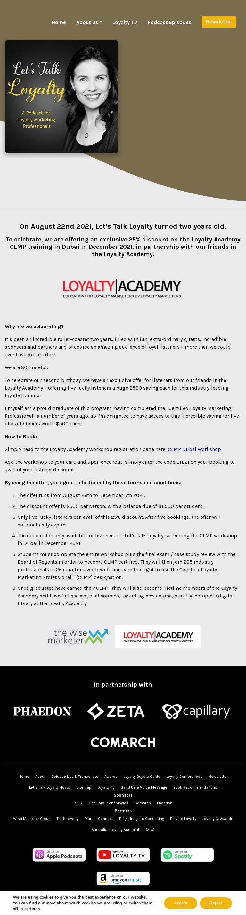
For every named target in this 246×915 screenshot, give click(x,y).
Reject (215, 903)
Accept (181, 903)
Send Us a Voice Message (144, 787)
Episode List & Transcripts (75, 776)
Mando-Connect (99, 818)
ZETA (78, 803)
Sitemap (83, 787)
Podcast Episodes (170, 22)
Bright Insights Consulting (141, 818)
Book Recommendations (195, 787)
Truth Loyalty (67, 818)
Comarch (143, 803)
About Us (87, 22)
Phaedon (164, 803)
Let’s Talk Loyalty (124, 226)
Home (59, 22)
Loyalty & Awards (217, 818)
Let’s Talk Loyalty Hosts (49, 787)
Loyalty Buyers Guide (142, 776)
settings (32, 909)
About (40, 776)
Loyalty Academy (24, 388)
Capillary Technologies (108, 803)
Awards (111, 776)
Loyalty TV (124, 22)
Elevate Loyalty (183, 818)
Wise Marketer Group (32, 818)
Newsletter (219, 22)
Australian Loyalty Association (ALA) (123, 829)
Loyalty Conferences (184, 776)
